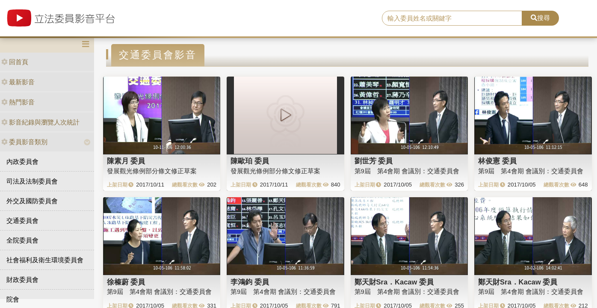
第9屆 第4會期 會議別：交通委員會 (407, 171)
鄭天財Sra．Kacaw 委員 (394, 282)
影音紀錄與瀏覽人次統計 (40, 122)
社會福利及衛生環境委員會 (44, 260)
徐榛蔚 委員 (126, 282)
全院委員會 (22, 240)
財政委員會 (22, 279)
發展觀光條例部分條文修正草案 (152, 171)
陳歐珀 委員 (250, 161)
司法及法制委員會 (32, 181)
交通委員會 (22, 220)
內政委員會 (22, 161)
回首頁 (14, 61)
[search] (452, 18)
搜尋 (540, 17)
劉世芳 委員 (374, 161)
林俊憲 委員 (497, 161)
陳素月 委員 (126, 161)
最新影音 (18, 82)
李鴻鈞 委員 (250, 282)
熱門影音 (18, 102)
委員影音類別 (24, 141)
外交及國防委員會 (32, 200)
